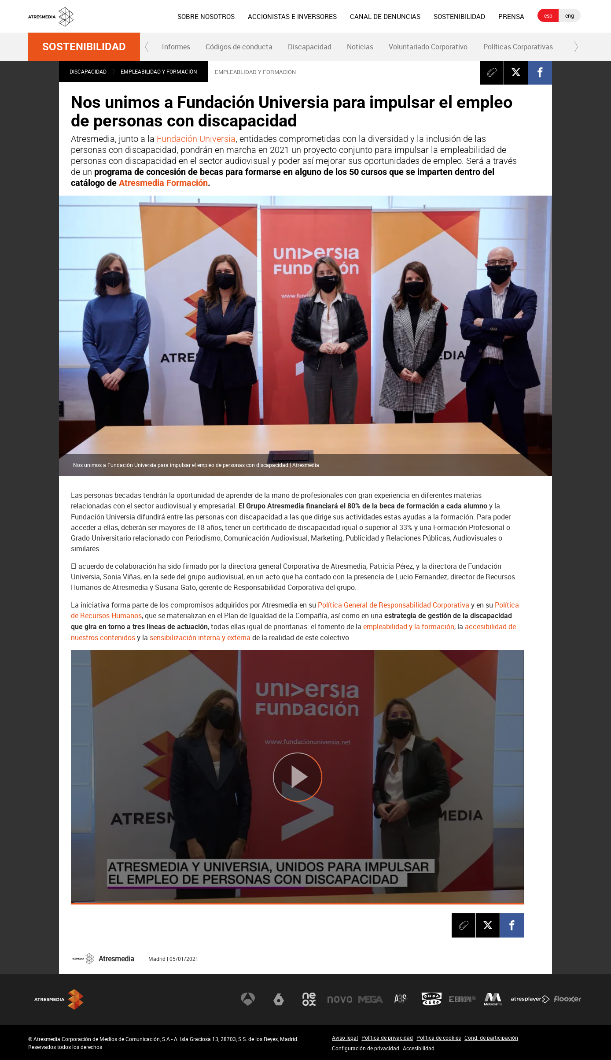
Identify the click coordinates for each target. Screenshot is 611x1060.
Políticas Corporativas (518, 47)
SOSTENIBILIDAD (459, 16)
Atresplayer (530, 999)
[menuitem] (206, 16)
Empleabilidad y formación (159, 71)
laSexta (278, 999)
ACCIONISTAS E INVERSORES (292, 16)
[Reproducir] (297, 777)
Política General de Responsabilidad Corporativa (393, 605)
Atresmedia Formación (163, 183)
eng (569, 15)
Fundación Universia (196, 138)
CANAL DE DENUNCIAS (385, 16)
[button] (147, 46)
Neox (309, 999)
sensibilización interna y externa (201, 637)
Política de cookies (438, 1037)
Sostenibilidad (84, 47)
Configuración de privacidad (365, 1048)
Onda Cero (432, 999)
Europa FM (462, 999)
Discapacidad (309, 47)
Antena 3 (248, 999)
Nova (340, 999)
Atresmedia (59, 999)
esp (548, 15)
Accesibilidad (418, 1048)
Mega (370, 999)
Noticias (360, 47)
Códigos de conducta (239, 47)
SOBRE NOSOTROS (206, 16)
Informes (176, 47)
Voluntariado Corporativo (428, 47)
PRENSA (511, 16)
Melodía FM (493, 999)
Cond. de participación (491, 1037)
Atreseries (401, 999)
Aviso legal (345, 1037)
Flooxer (567, 999)
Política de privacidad (387, 1037)
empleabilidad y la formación (408, 626)
